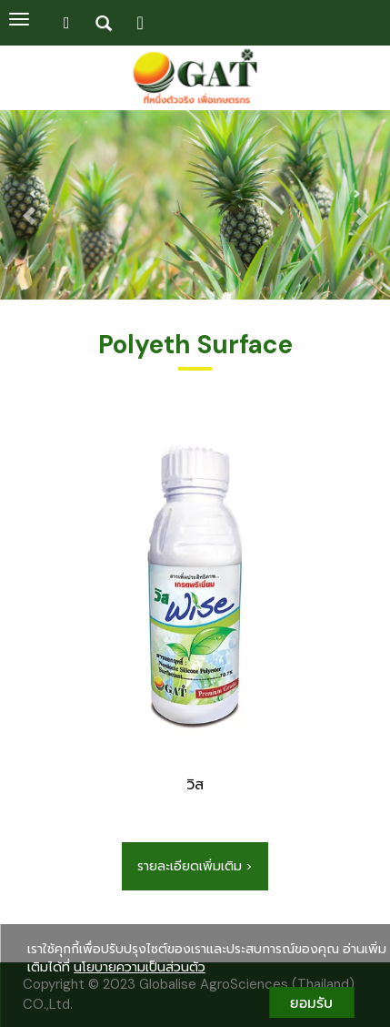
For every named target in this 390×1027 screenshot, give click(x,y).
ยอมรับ (311, 1002)
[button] (29, 206)
